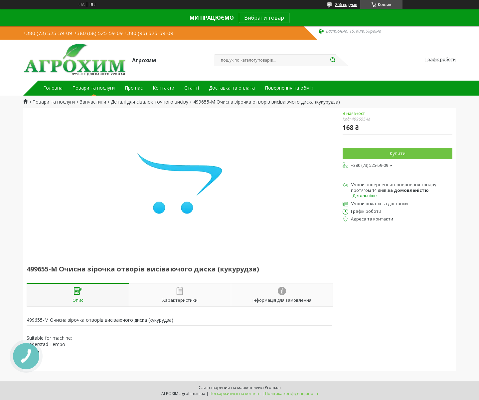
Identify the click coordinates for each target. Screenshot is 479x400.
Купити (397, 153)
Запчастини (93, 102)
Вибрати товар (264, 17)
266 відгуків (346, 4)
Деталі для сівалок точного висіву (149, 102)
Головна (53, 88)
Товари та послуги (94, 88)
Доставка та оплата (232, 88)
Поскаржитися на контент (235, 393)
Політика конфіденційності (291, 393)
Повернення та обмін (289, 88)
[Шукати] (332, 60)
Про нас (134, 88)
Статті (191, 88)
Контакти (163, 88)
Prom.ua (273, 387)
